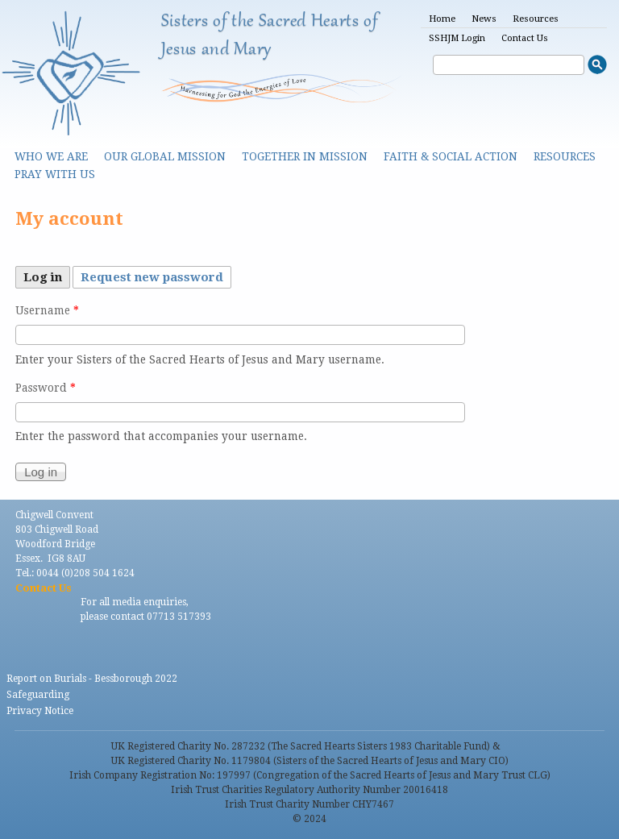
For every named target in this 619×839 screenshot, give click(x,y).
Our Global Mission (165, 156)
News (484, 19)
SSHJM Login (457, 38)
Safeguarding (37, 694)
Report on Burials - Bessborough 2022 (91, 678)
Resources (536, 19)
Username (47, 310)
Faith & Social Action (450, 156)
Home (442, 19)
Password (45, 387)
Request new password (152, 277)
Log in (46, 275)
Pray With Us (55, 174)
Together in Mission (305, 156)
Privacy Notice (39, 710)
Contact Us (524, 38)
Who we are (51, 156)
